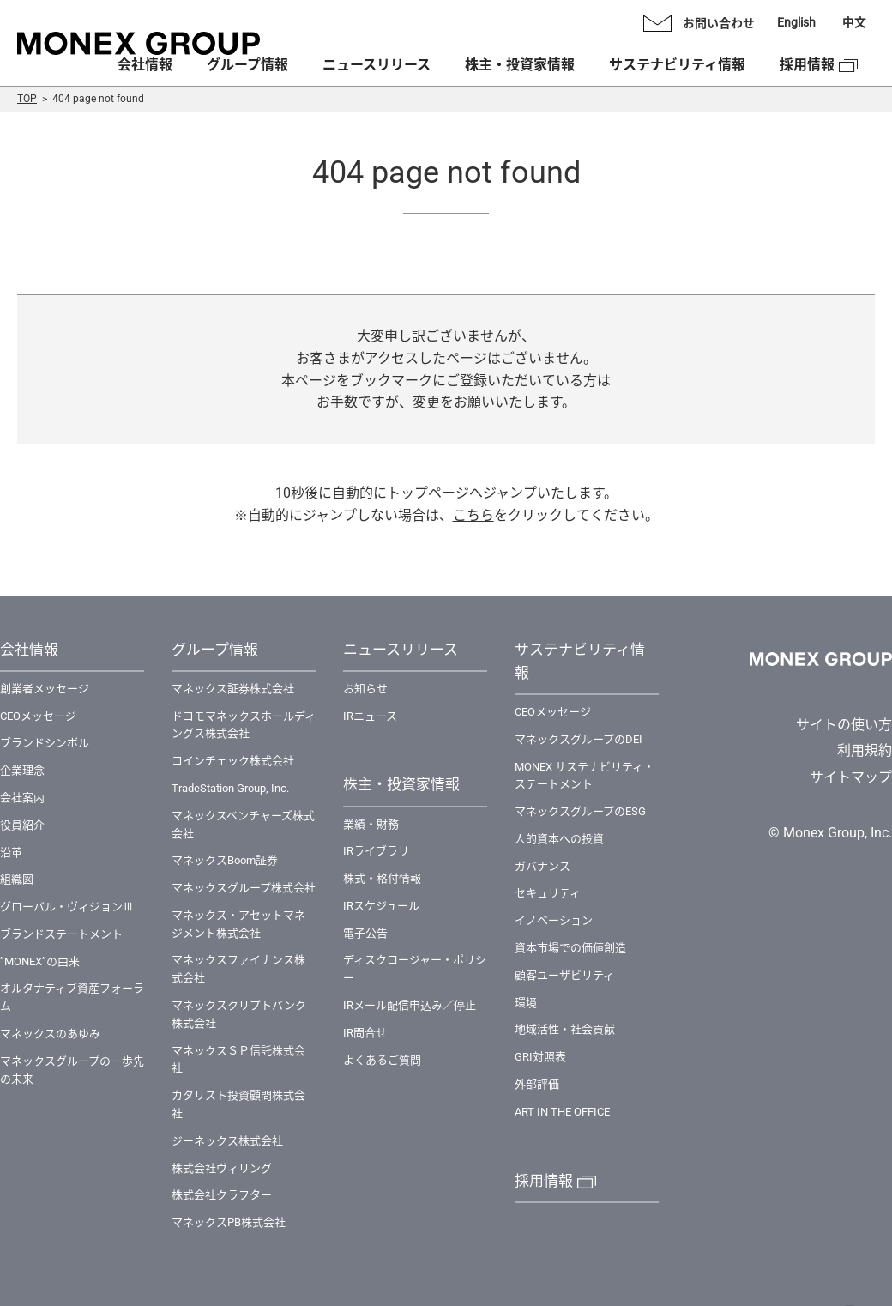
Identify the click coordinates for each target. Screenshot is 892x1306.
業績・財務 (371, 824)
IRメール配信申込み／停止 (409, 1005)
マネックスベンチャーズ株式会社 (243, 824)
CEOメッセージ (38, 716)
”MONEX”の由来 (40, 961)
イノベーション (554, 920)
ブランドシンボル (44, 742)
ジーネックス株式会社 (227, 1140)
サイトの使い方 (844, 724)
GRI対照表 (540, 1056)
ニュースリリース (376, 65)
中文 (854, 22)
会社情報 (145, 65)
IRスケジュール (381, 905)
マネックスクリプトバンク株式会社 (239, 1014)
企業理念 (22, 770)
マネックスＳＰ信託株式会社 (238, 1059)
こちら (473, 515)
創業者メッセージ (44, 688)
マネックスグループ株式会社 (244, 887)
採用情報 (807, 65)
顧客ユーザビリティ (564, 975)
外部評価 (537, 1084)
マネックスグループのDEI (578, 739)
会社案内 (22, 797)
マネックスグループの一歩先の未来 (72, 1070)
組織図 (16, 879)
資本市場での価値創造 (570, 947)
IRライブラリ (376, 850)
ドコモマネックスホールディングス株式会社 (244, 725)
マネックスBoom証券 (225, 860)
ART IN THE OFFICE (562, 1111)
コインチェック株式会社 (233, 760)
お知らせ (365, 688)
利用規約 (864, 750)
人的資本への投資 (559, 838)
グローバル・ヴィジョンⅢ (67, 906)
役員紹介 (22, 825)
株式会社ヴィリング (222, 1168)
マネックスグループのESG (580, 811)
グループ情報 (247, 65)
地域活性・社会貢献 (565, 1029)
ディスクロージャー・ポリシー (414, 968)
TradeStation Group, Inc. (230, 788)
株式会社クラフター (222, 1194)
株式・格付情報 (382, 878)
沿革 (11, 852)
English (796, 22)
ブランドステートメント (61, 934)
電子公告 (365, 933)
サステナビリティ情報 (677, 65)
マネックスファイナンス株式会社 (238, 968)
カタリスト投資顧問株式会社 (238, 1104)
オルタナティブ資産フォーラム (72, 997)
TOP (27, 99)
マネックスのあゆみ (50, 1033)
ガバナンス (542, 866)
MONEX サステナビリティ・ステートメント (584, 775)
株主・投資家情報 (520, 65)
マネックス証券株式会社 (233, 688)
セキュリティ (548, 892)
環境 (526, 1002)
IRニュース (370, 716)
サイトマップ (851, 777)
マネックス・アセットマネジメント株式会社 (238, 924)
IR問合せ (365, 1032)
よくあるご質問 (382, 1060)
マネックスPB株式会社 (229, 1222)
